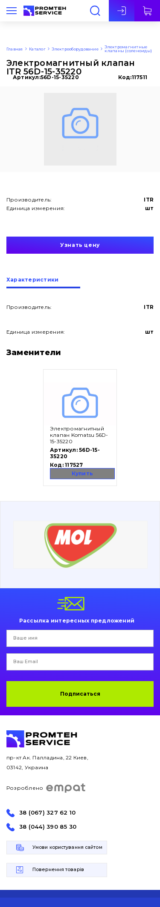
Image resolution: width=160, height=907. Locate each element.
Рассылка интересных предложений (76, 620)
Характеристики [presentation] (32, 280)
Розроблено (46, 788)
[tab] (43, 282)
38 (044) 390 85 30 (47, 827)
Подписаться (80, 694)
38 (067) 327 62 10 (47, 812)
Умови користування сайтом (67, 847)
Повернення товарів (58, 869)
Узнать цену (80, 245)
